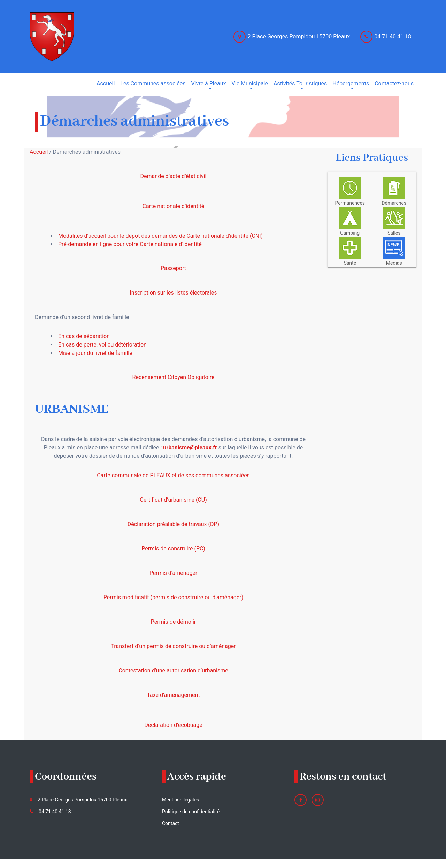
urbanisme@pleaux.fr (190, 447)
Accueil (39, 152)
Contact (170, 823)
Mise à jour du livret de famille (95, 353)
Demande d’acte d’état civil (173, 176)
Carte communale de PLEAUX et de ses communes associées (173, 475)
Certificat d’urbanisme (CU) (173, 499)
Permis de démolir (173, 621)
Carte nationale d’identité (174, 206)
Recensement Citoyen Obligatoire (173, 377)
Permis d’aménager (173, 573)
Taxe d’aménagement (173, 695)
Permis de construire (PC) (173, 548)
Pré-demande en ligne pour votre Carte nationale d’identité (130, 244)
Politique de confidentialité (191, 811)
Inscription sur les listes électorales (173, 292)
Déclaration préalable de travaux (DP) (173, 524)
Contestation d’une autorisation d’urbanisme (173, 670)
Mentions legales (180, 800)
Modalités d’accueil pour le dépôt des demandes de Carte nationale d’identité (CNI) (160, 236)
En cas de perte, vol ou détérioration (102, 344)
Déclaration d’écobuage (173, 725)
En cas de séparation (84, 336)
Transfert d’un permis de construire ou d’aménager (173, 646)
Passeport (173, 268)
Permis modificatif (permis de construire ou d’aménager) (173, 597)
